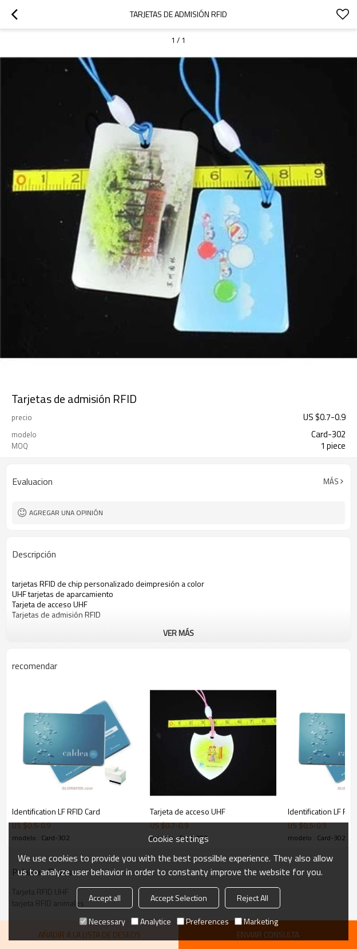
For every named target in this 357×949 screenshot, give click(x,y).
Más (331, 481)
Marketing (256, 921)
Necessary (102, 921)
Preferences (203, 921)
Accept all (105, 898)
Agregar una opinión (66, 512)
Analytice (151, 921)
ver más (178, 633)
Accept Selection (178, 898)
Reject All (252, 898)
